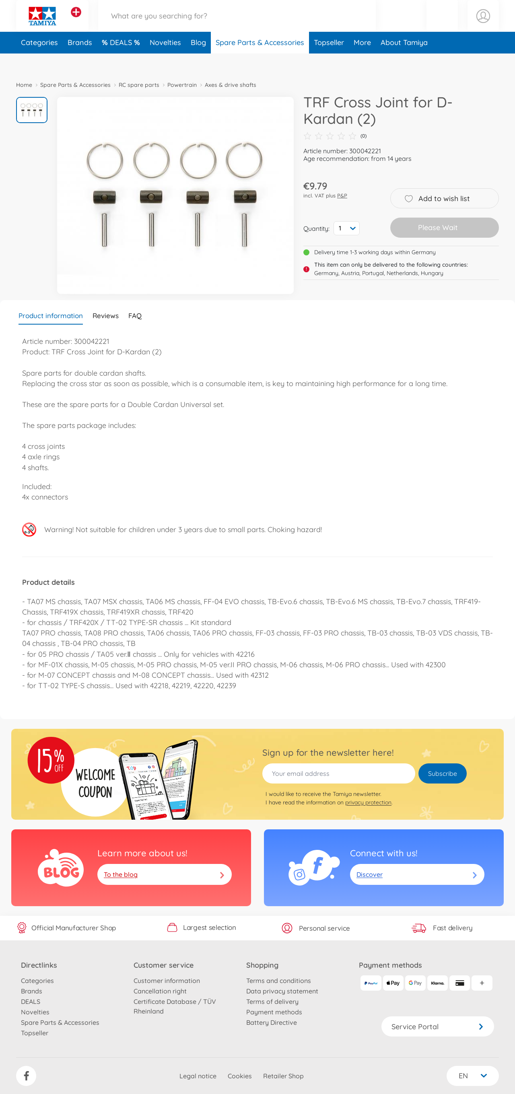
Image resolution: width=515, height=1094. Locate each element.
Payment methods (274, 1012)
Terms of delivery (272, 1001)
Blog (198, 61)
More (362, 61)
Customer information (167, 981)
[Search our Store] (237, 25)
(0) (335, 136)
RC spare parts (139, 84)
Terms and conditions (278, 981)
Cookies (240, 1076)
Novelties (165, 61)
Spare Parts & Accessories (260, 61)
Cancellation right (160, 991)
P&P (342, 195)
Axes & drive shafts (230, 84)
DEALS (122, 61)
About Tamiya (404, 61)
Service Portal (437, 1026)
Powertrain (182, 84)
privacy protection (368, 802)
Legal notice (197, 1076)
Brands (80, 61)
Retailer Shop (283, 1076)
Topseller (329, 61)
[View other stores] (76, 21)
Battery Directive (271, 1022)
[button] (442, 25)
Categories (39, 61)
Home (24, 84)
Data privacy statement (282, 991)
